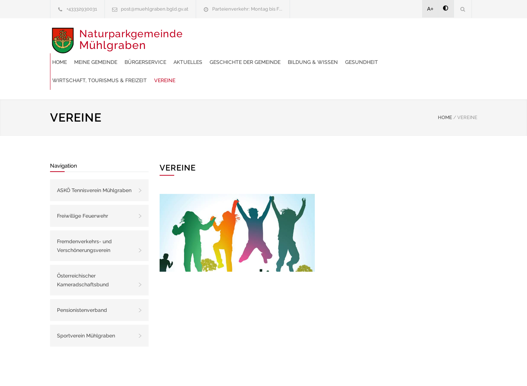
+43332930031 (81, 9)
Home (196, 36)
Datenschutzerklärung (358, 371)
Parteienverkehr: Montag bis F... (247, 9)
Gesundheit (263, 55)
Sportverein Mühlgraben (86, 310)
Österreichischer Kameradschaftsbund (83, 254)
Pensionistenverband (82, 284)
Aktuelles (324, 36)
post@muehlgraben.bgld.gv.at (154, 9)
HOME (445, 92)
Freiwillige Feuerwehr (82, 190)
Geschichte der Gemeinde (382, 36)
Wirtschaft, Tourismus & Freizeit (334, 55)
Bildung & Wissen (214, 55)
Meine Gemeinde (232, 36)
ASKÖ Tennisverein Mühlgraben (94, 165)
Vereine (399, 55)
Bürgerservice (282, 36)
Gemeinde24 (202, 371)
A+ (430, 9)
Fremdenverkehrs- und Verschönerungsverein (84, 220)
